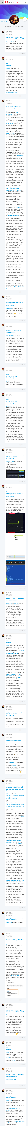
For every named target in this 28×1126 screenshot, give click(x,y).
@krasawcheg (9, 111)
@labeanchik (9, 803)
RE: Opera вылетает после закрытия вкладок (13, 107)
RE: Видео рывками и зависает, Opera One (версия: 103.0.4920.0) (15, 304)
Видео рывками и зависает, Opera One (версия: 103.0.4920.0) (14, 713)
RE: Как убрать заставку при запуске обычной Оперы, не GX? (15, 38)
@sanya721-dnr (10, 461)
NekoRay (14, 1079)
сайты (13, 1060)
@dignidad (9, 603)
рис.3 (7, 1122)
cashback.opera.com (11, 92)
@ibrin (7, 645)
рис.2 (23, 1121)
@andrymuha (9, 744)
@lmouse (8, 793)
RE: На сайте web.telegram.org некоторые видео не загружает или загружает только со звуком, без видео (15, 788)
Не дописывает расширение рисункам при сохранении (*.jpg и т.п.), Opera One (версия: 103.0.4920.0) (15, 494)
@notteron (9, 1014)
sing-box (16, 1121)
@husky (8, 68)
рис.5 (14, 1122)
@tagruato (9, 308)
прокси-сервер (15, 975)
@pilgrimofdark (10, 41)
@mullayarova (9, 335)
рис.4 (10, 1122)
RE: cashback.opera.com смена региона (14, 64)
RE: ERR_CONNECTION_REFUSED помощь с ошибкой (15, 599)
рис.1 (20, 1121)
